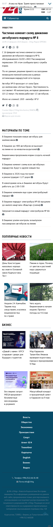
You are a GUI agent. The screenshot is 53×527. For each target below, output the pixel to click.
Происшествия (26, 432)
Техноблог (26, 447)
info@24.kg (29, 482)
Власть (26, 417)
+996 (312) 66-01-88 (30, 478)
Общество (7, 27)
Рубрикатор (11, 18)
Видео (26, 467)
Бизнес (26, 462)
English (26, 457)
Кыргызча (26, 452)
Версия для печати (11, 116)
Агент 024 (26, 442)
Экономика (26, 427)
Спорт (26, 437)
